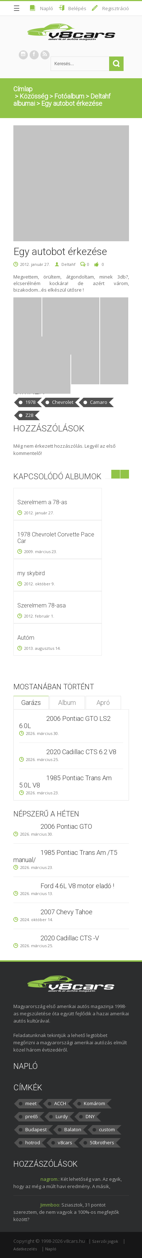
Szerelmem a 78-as (42, 502)
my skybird (31, 573)
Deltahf (68, 264)
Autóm (25, 637)
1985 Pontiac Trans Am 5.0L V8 (65, 781)
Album (67, 702)
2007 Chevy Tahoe (66, 912)
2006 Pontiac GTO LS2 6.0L (65, 722)
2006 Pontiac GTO (66, 826)
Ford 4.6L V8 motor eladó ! (77, 886)
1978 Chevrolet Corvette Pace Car (55, 537)
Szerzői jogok (105, 1241)
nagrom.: (50, 1179)
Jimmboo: (50, 1204)
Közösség (34, 96)
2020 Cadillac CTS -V (69, 938)
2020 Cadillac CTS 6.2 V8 (81, 752)
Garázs (31, 702)
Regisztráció (115, 8)
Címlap (23, 89)
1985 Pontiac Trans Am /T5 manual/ (65, 856)
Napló (46, 8)
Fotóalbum (69, 96)
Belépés (77, 8)
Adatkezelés (25, 1248)
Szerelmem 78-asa (41, 605)
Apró (103, 702)
